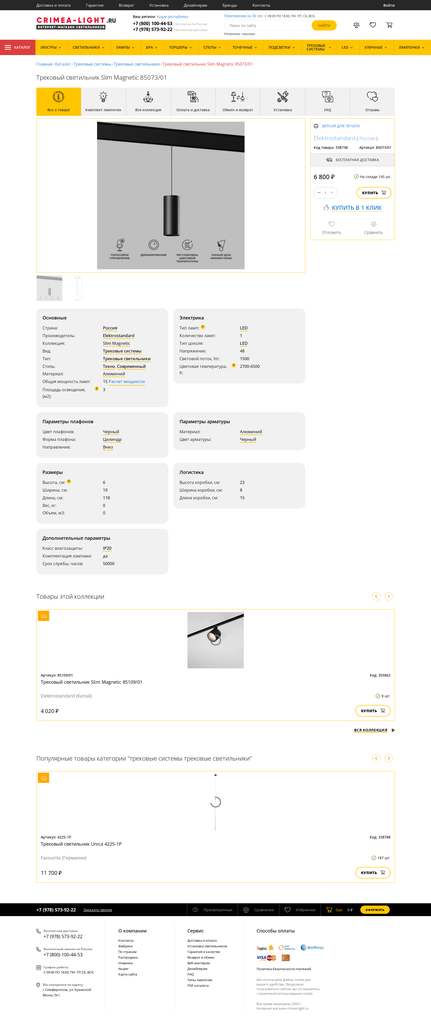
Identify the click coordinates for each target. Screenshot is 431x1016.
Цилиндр (112, 439)
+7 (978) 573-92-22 (170, 29)
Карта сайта (127, 974)
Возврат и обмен (200, 957)
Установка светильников (207, 946)
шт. (335, 910)
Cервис (195, 931)
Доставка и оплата (53, 5)
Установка (159, 5)
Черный (111, 431)
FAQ (190, 974)
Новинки (125, 963)
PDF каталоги (198, 985)
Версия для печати (341, 126)
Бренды (230, 5)
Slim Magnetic (116, 343)
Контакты (261, 5)
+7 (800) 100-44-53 (170, 23)
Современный (131, 366)
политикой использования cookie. (286, 993)
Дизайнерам (195, 5)
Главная (44, 64)
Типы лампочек (200, 980)
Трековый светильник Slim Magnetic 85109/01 (91, 682)
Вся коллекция (374, 730)
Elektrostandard (118, 335)
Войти (389, 5)
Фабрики (125, 946)
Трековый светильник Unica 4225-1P (81, 844)
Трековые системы (92, 64)
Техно (109, 366)
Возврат (126, 5)
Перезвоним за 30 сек (243, 16)
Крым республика (172, 17)
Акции (123, 968)
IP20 (107, 548)
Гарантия (94, 5)
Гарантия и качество (203, 951)
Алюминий (114, 374)
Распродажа (128, 957)
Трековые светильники (137, 64)
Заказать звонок (97, 909)
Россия (110, 328)
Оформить (374, 910)
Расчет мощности (127, 381)
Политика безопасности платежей (284, 969)
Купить (374, 192)
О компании (132, 931)
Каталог (17, 47)
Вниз (108, 447)
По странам (127, 951)
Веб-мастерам (198, 963)
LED (244, 328)
